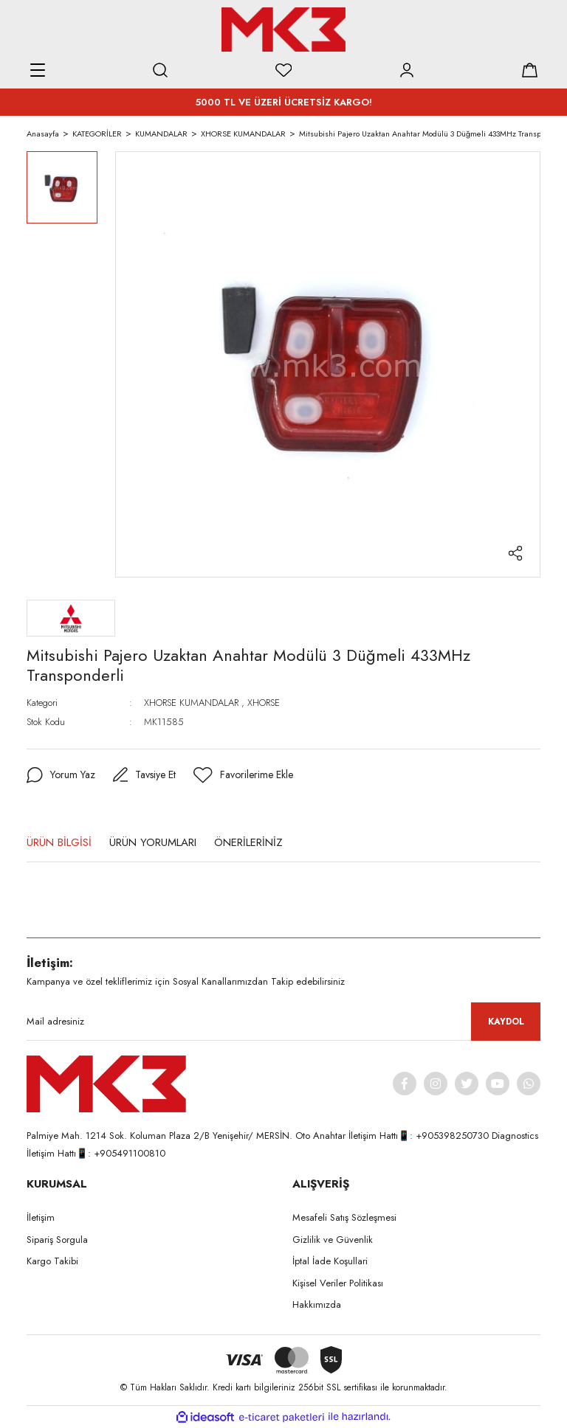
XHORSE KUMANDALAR (191, 703)
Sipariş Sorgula (57, 1240)
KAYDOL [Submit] (506, 1021)
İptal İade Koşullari (330, 1261)
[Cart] (529, 70)
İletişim (41, 1217)
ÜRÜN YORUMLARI (152, 842)
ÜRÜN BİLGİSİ (59, 842)
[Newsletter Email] (283, 1021)
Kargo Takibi (52, 1261)
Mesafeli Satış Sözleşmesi (344, 1217)
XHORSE (263, 703)
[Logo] (283, 29)
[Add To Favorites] (243, 775)
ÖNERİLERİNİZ (248, 842)
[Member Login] (407, 70)
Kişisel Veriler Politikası (337, 1283)
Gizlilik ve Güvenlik (332, 1240)
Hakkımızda (316, 1304)
